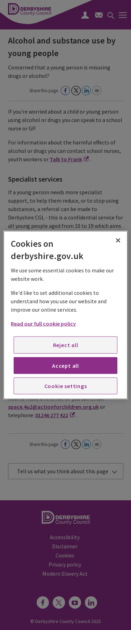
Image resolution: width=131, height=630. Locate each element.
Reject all (65, 344)
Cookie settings (65, 385)
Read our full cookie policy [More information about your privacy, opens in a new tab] (43, 323)
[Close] (118, 240)
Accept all (65, 365)
